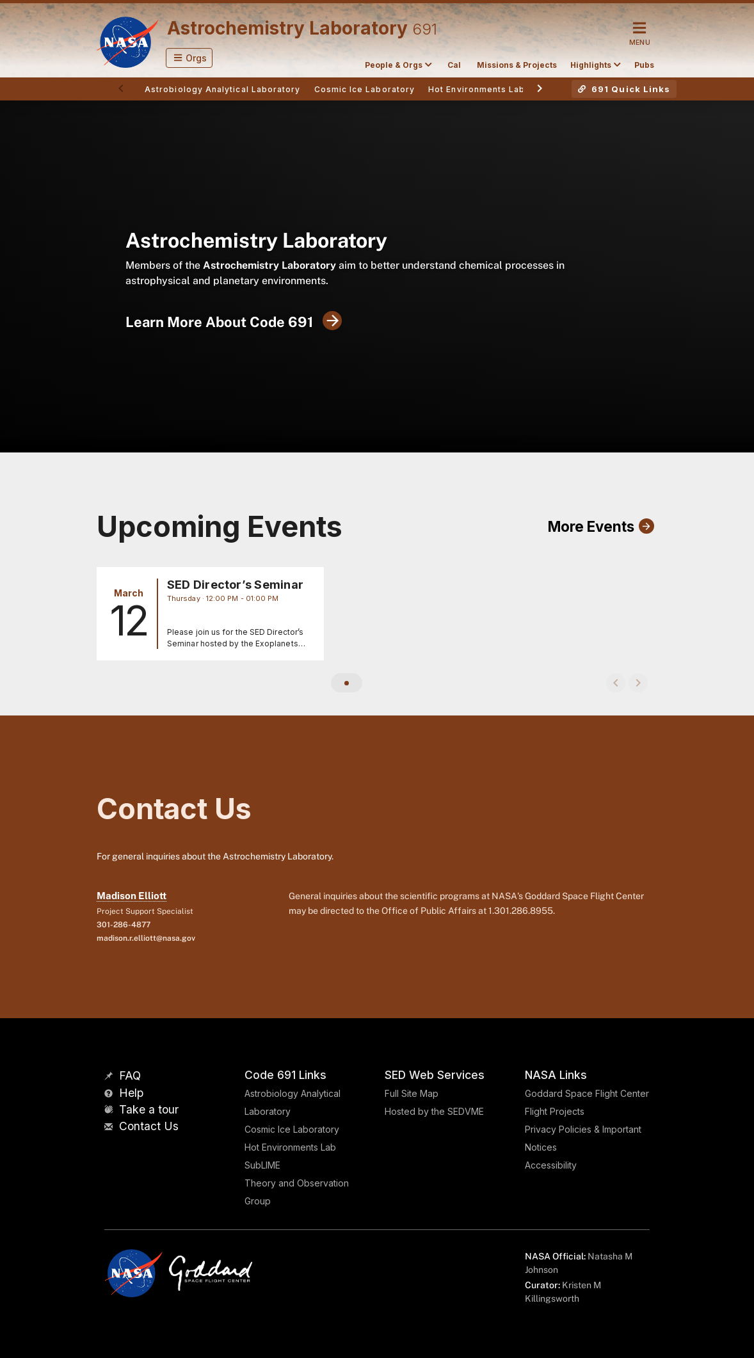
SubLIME (262, 1165)
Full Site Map (411, 1093)
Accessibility (551, 1165)
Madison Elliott (131, 895)
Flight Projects (554, 1111)
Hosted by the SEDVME (434, 1111)
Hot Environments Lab (290, 1147)
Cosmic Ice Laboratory (292, 1129)
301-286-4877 (123, 924)
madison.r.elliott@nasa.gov (146, 938)
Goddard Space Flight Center (587, 1093)
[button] (189, 58)
